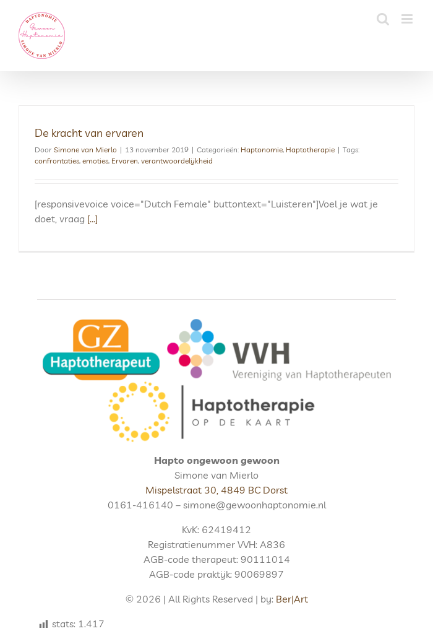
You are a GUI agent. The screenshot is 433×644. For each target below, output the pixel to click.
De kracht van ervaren (89, 133)
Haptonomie (262, 149)
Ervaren (124, 160)
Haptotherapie (310, 149)
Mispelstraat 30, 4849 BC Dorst (216, 490)
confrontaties (57, 160)
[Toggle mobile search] (383, 18)
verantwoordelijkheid (177, 160)
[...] (92, 218)
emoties (95, 160)
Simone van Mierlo (85, 149)
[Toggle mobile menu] (407, 18)
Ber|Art (292, 599)
